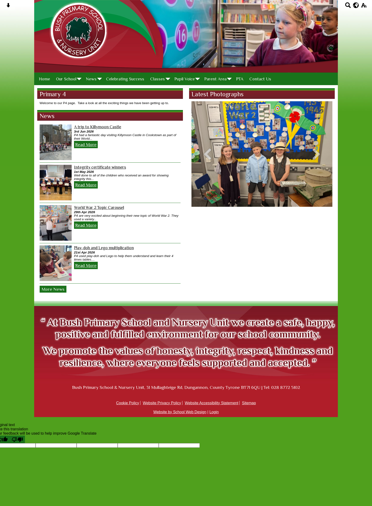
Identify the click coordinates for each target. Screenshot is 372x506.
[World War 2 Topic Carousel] (56, 223)
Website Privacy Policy (162, 403)
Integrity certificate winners (100, 167)
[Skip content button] (8, 7)
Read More (86, 144)
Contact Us (260, 78)
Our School (66, 78)
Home (44, 78)
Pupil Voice (184, 78)
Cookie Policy (127, 403)
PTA (239, 78)
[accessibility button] (363, 7)
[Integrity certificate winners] (56, 182)
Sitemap (249, 403)
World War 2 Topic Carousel (99, 207)
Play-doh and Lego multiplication (104, 247)
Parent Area (215, 78)
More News (53, 289)
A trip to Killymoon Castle (97, 126)
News (91, 78)
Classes (157, 78)
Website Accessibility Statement (211, 403)
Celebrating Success (125, 78)
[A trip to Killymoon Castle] (56, 142)
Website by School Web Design (179, 412)
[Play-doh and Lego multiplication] (56, 263)
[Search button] (347, 7)
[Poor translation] (17, 439)
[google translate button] (356, 5)
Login (214, 412)
